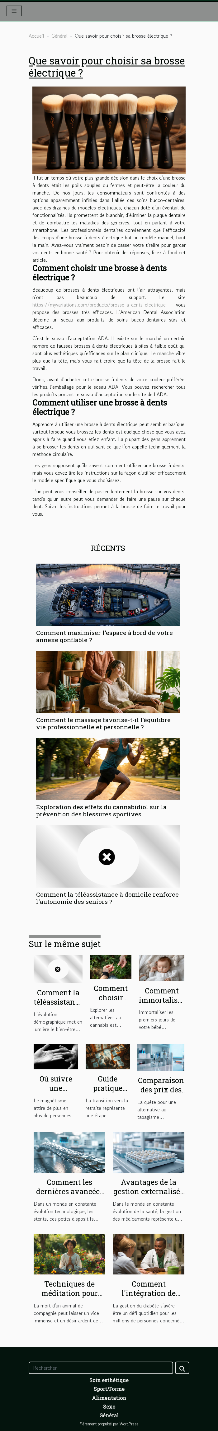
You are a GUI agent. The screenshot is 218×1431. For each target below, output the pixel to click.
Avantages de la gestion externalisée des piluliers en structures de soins (148, 1196)
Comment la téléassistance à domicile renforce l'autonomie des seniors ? (107, 897)
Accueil (36, 36)
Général (59, 36)
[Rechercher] (101, 1368)
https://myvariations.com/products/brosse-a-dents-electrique (99, 304)
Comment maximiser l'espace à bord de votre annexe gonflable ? (104, 636)
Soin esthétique (109, 1380)
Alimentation (109, 1398)
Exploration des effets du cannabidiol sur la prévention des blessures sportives (101, 810)
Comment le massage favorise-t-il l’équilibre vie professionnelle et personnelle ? (103, 723)
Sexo (109, 1406)
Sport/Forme (109, 1389)
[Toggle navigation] (14, 11)
